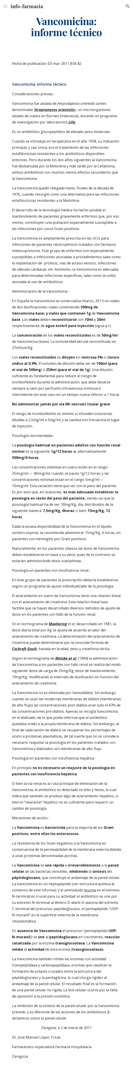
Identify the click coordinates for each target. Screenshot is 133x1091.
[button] (5, 6)
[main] (66, 26)
